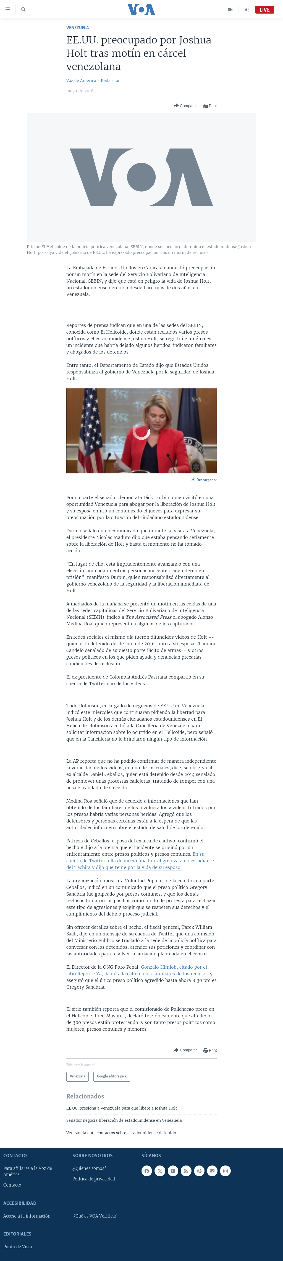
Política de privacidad (93, 1179)
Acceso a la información (27, 1216)
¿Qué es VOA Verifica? (95, 1216)
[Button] (185, 106)
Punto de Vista (17, 1246)
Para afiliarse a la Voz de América (27, 1171)
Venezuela (77, 27)
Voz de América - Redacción (93, 80)
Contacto (12, 1185)
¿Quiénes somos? (89, 1168)
